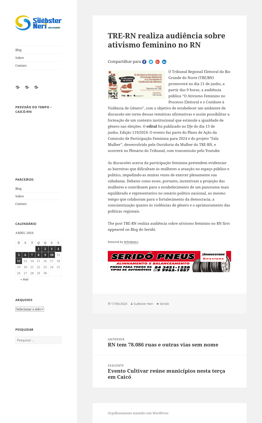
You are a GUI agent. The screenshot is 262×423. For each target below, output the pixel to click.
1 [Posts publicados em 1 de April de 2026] (38, 249)
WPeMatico (131, 242)
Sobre (19, 58)
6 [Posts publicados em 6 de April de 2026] (25, 255)
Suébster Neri (143, 304)
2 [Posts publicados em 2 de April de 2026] (45, 249)
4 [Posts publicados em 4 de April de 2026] (58, 249)
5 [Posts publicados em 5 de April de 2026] (19, 255)
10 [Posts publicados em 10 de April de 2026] (51, 255)
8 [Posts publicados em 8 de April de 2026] (38, 255)
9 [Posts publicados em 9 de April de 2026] (45, 255)
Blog (18, 50)
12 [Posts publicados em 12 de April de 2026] (18, 261)
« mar (24, 279)
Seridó (164, 304)
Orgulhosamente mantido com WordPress (138, 413)
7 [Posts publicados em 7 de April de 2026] (32, 255)
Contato (21, 65)
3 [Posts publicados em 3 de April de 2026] (51, 249)
